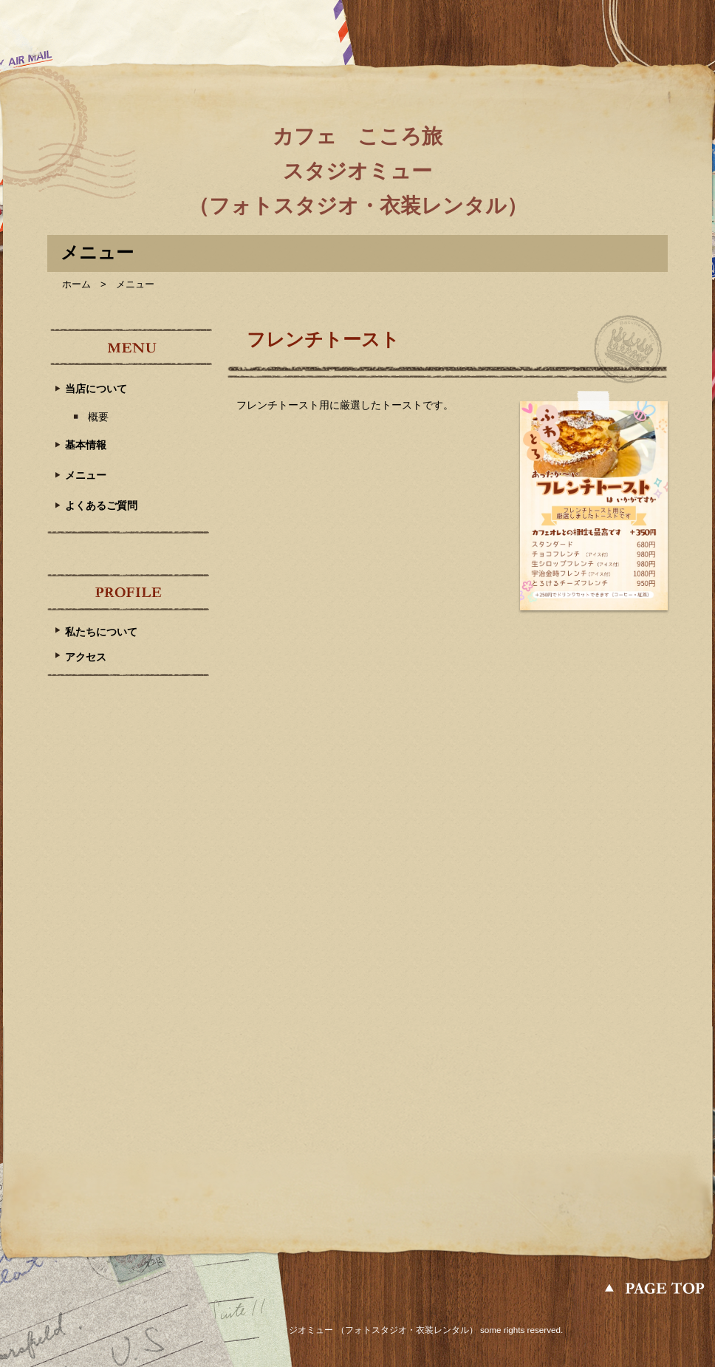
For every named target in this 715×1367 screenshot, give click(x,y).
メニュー (85, 475)
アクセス (85, 657)
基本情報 (85, 445)
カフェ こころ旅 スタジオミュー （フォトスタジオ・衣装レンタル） (357, 171)
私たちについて (101, 632)
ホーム (76, 284)
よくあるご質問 (101, 505)
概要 (98, 417)
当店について (96, 389)
